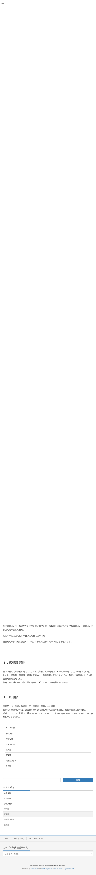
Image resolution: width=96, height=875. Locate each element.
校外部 (8, 750)
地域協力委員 (11, 761)
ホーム (7, 839)
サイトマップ (19, 839)
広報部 (8, 755)
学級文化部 (10, 744)
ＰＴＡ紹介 (10, 727)
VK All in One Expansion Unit (64, 869)
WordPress (34, 869)
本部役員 (9, 739)
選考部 (8, 766)
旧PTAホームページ (36, 839)
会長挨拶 (9, 734)
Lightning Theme (47, 869)
